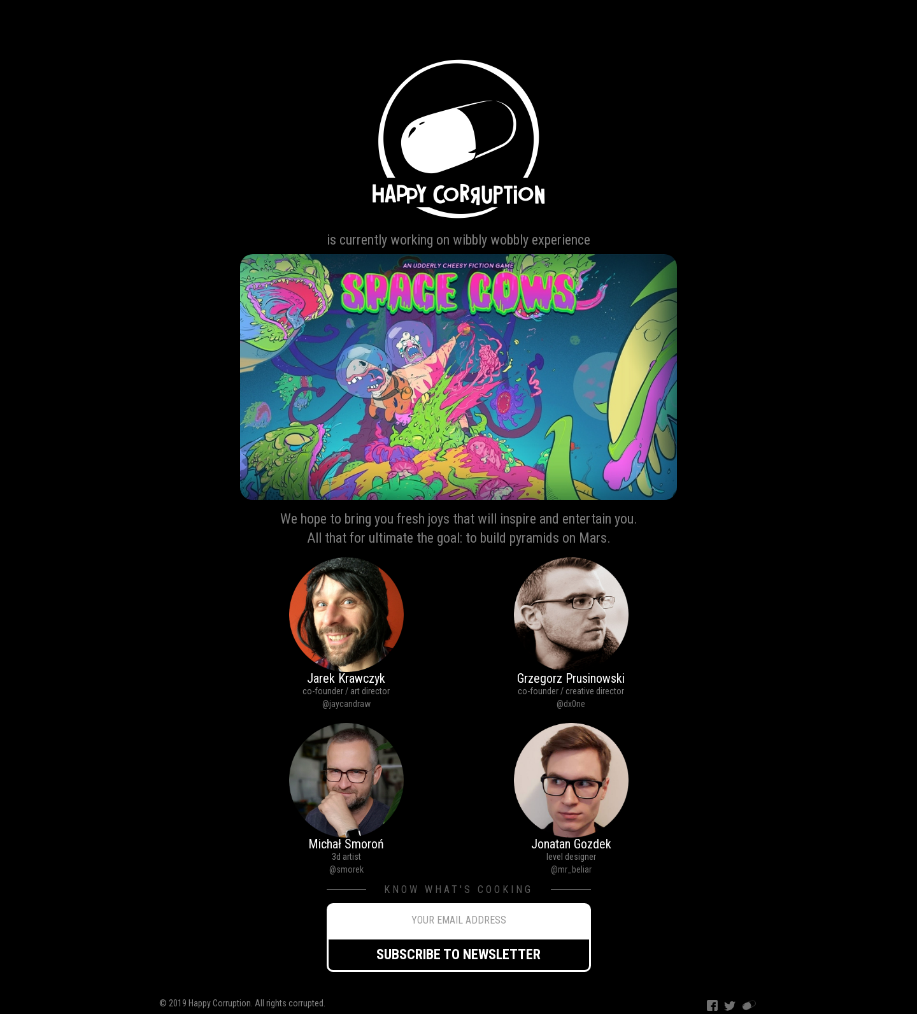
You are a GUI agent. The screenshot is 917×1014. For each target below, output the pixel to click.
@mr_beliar (571, 869)
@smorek (346, 869)
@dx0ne (571, 704)
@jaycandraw (346, 704)
